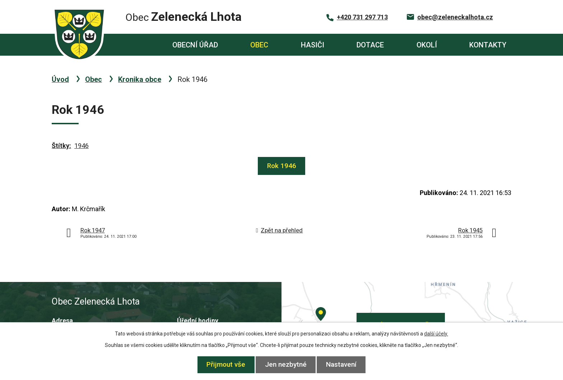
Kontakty (487, 45)
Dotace (370, 45)
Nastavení (343, 364)
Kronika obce (139, 79)
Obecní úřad (195, 45)
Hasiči (312, 45)
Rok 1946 (281, 166)
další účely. (436, 334)
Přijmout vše (224, 364)
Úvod (129, 45)
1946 (81, 145)
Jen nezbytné (286, 364)
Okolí (427, 45)
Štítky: (61, 145)
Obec (259, 45)
